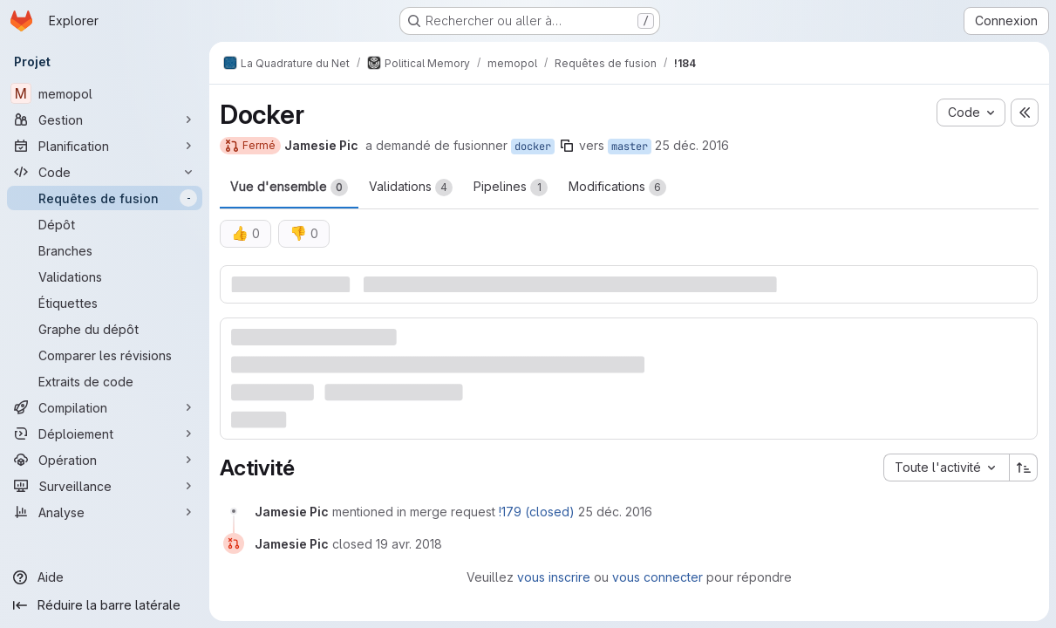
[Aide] (104, 577)
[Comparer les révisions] (104, 355)
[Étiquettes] (104, 302)
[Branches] (104, 250)
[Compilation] (104, 407)
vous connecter (657, 577)
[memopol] (104, 93)
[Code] (104, 172)
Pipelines (510, 187)
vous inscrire (553, 577)
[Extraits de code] (104, 381)
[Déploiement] (104, 433)
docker (532, 147)
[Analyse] (104, 512)
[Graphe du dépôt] (104, 329)
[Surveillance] (104, 486)
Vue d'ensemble (289, 187)
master (629, 147)
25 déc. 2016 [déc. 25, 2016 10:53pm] (692, 145)
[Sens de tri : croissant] (1024, 467)
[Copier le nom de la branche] (566, 145)
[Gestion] (104, 119)
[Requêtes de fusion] (104, 198)
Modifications (617, 187)
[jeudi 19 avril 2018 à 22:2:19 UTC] (409, 543)
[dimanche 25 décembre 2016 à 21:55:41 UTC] (615, 511)
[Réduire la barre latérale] (104, 605)
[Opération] (104, 459)
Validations (411, 187)
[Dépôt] (104, 224)
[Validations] (104, 276)
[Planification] (104, 145)
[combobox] (946, 467)
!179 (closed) (537, 511)
